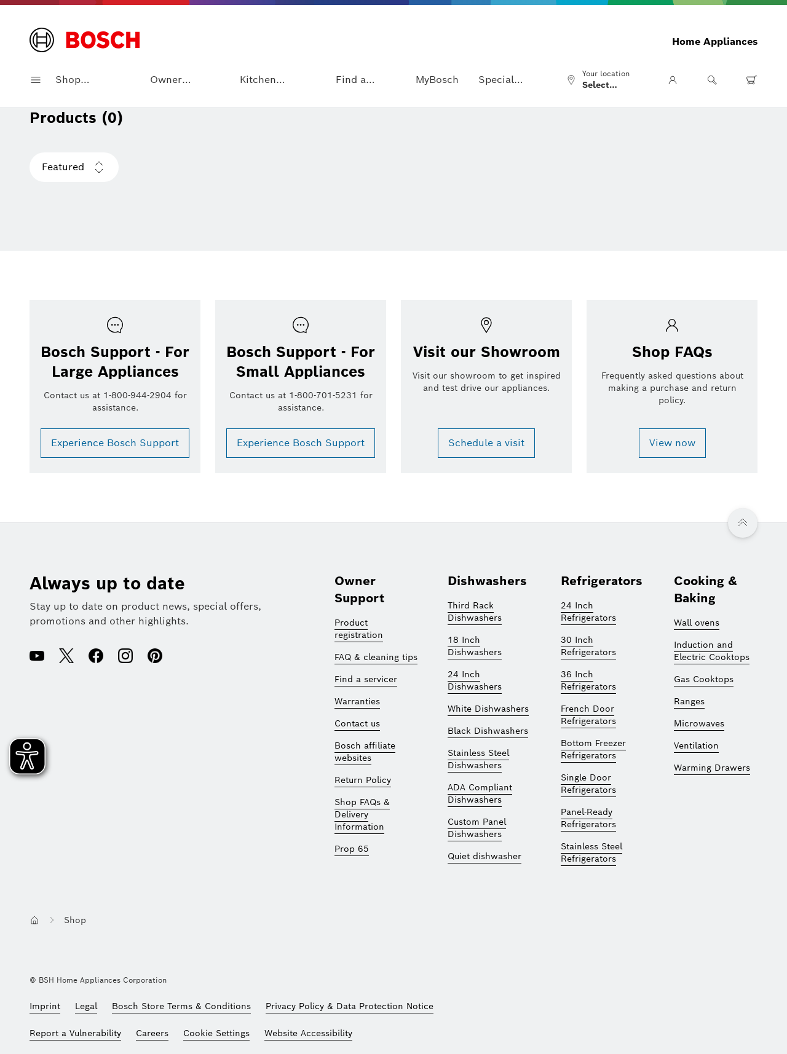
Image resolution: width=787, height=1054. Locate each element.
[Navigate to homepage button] (34, 920)
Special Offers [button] (496, 80)
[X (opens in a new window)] (66, 657)
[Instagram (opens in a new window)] (125, 657)
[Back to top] (742, 523)
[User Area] (672, 80)
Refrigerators (602, 581)
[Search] (712, 80)
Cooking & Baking (705, 589)
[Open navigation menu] (35, 80)
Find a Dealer (351, 80)
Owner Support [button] (169, 80)
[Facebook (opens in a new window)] (96, 657)
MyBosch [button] (437, 79)
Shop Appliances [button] (81, 80)
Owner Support (359, 589)
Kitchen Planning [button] (261, 80)
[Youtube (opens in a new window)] (37, 657)
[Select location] (603, 80)
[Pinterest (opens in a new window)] (155, 657)
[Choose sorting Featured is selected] (74, 167)
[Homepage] (85, 41)
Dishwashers (487, 581)
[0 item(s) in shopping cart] (751, 80)
